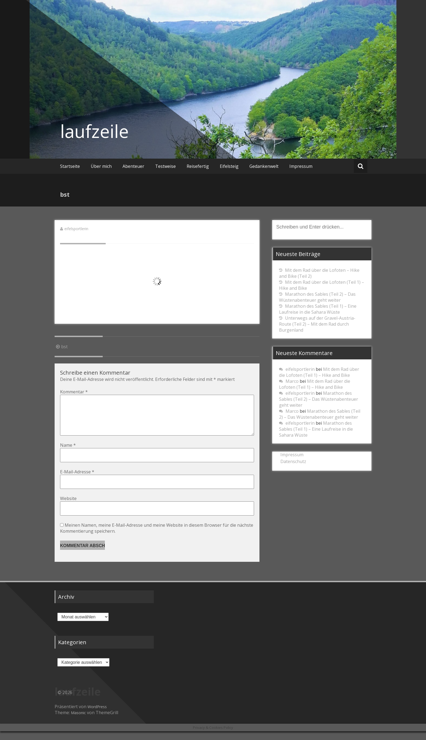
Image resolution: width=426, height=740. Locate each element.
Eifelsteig (229, 166)
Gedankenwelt (263, 166)
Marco (292, 381)
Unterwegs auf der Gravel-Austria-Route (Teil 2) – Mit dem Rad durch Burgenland (317, 324)
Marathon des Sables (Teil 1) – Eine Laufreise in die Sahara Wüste (317, 309)
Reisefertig (198, 166)
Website (68, 507)
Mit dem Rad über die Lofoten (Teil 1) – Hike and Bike (319, 372)
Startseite (70, 166)
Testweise (165, 166)
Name (68, 454)
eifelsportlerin (76, 228)
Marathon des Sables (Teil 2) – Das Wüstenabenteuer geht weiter (317, 297)
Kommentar (74, 392)
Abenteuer (133, 166)
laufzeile (94, 131)
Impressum (300, 166)
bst (61, 347)
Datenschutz (293, 461)
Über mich (101, 166)
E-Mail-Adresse (77, 480)
